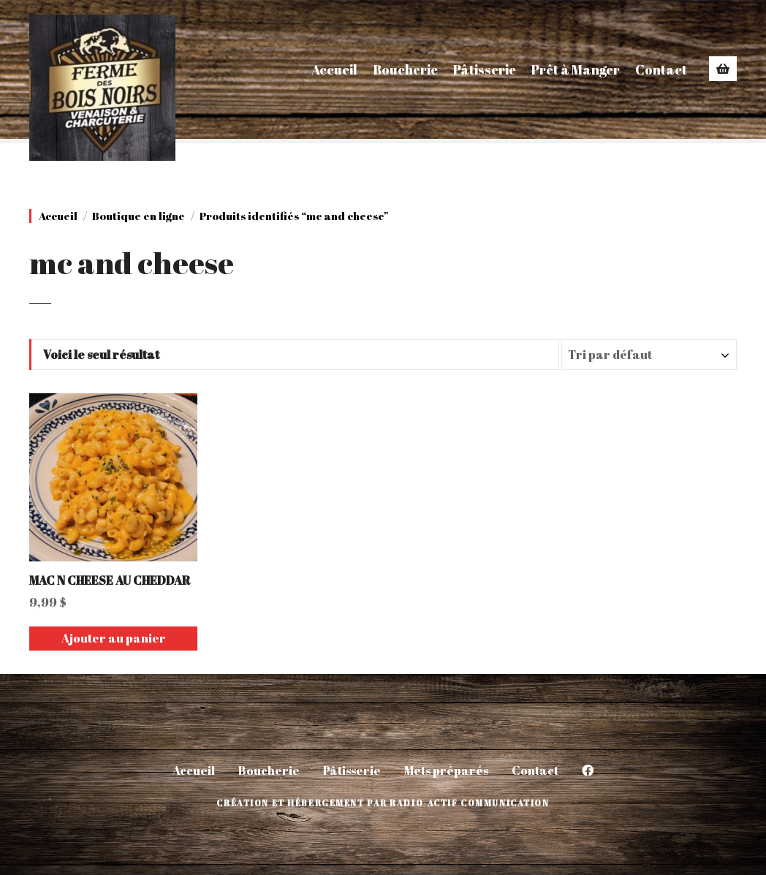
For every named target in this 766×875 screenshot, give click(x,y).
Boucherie (405, 69)
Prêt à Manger (575, 69)
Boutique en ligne (138, 216)
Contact (661, 69)
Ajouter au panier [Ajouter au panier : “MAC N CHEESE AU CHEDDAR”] (113, 638)
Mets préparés (446, 770)
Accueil (334, 69)
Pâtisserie (484, 69)
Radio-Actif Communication (469, 803)
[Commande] (649, 354)
